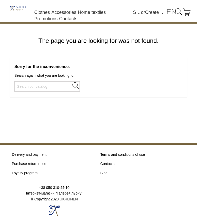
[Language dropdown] (171, 12)
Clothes (42, 12)
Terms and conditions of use (122, 154)
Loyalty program (24, 173)
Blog (103, 173)
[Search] (47, 86)
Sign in (137, 12)
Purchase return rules (29, 164)
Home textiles (92, 12)
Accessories (63, 12)
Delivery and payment (29, 154)
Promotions (45, 18)
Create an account (155, 12)
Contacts (68, 18)
